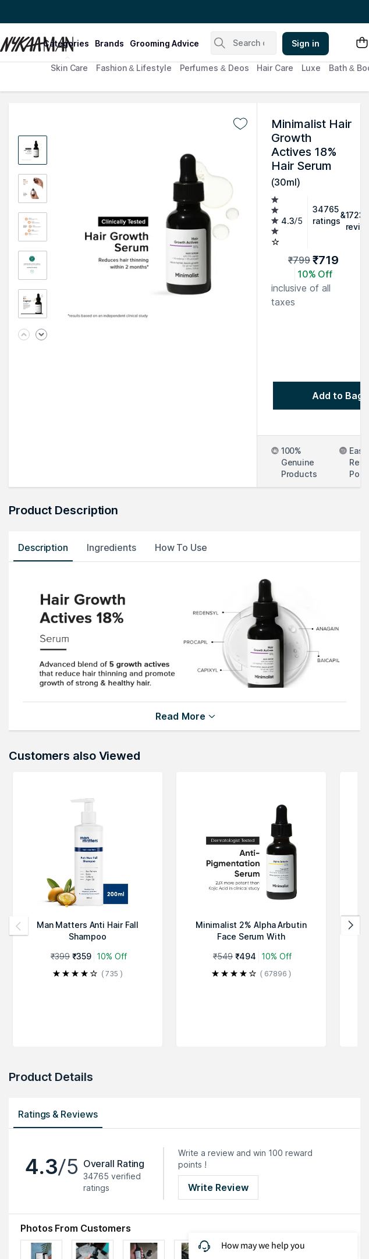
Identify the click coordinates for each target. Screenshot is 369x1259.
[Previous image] (24, 335)
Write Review (218, 1187)
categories (66, 43)
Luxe (311, 68)
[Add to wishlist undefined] (240, 124)
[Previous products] (18, 925)
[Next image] (41, 335)
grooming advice (164, 43)
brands (109, 43)
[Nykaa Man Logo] (20, 40)
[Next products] (350, 925)
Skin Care (69, 68)
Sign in (306, 43)
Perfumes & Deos (214, 68)
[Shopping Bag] (362, 43)
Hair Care (275, 68)
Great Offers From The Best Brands (77, 11)
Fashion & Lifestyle (133, 68)
